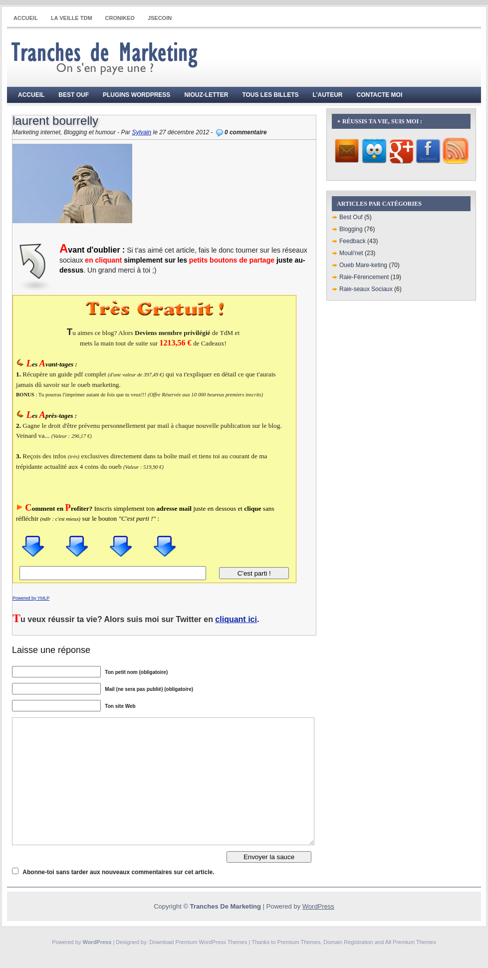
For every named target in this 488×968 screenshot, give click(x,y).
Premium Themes (299, 942)
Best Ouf (73, 94)
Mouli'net (351, 253)
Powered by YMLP (30, 598)
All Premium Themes (410, 942)
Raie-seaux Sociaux (366, 289)
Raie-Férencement (364, 277)
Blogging (351, 229)
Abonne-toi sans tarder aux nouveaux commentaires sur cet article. (118, 872)
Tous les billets (270, 94)
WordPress (318, 906)
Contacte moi (380, 94)
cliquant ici (236, 619)
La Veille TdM (71, 18)
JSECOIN (160, 18)
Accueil (25, 18)
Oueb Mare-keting (363, 265)
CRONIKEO (120, 18)
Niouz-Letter (206, 94)
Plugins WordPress (136, 94)
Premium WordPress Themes (211, 942)
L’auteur (328, 94)
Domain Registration (348, 942)
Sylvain (141, 132)
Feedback (352, 241)
